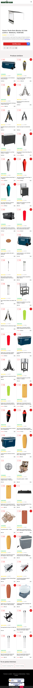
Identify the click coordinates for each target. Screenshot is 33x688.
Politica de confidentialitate (19, 674)
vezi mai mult (27, 39)
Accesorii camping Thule (8, 665)
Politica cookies (14, 687)
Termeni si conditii (7, 674)
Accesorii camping (20, 665)
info (14, 80)
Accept (21, 687)
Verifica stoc (21, 43)
